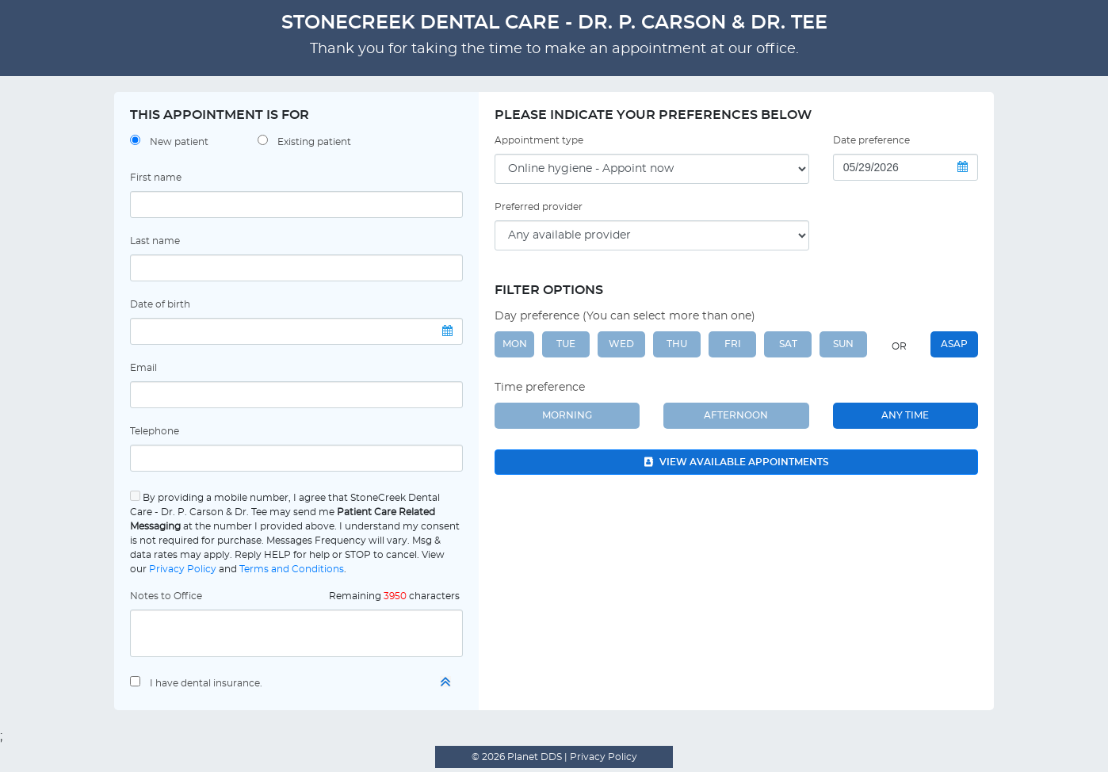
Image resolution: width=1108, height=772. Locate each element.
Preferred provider (539, 207)
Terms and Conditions (291, 569)
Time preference (540, 387)
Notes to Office (166, 596)
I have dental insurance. (206, 683)
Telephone (154, 431)
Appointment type (539, 140)
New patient (179, 142)
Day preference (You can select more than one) (625, 316)
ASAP (954, 344)
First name (155, 177)
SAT (788, 344)
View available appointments (736, 462)
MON (514, 344)
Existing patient (314, 142)
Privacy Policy (182, 569)
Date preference (871, 140)
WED (621, 344)
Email (143, 368)
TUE (565, 344)
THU (677, 344)
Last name (155, 241)
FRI (732, 344)
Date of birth (160, 304)
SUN (843, 344)
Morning (567, 415)
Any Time (905, 415)
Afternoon (736, 415)
